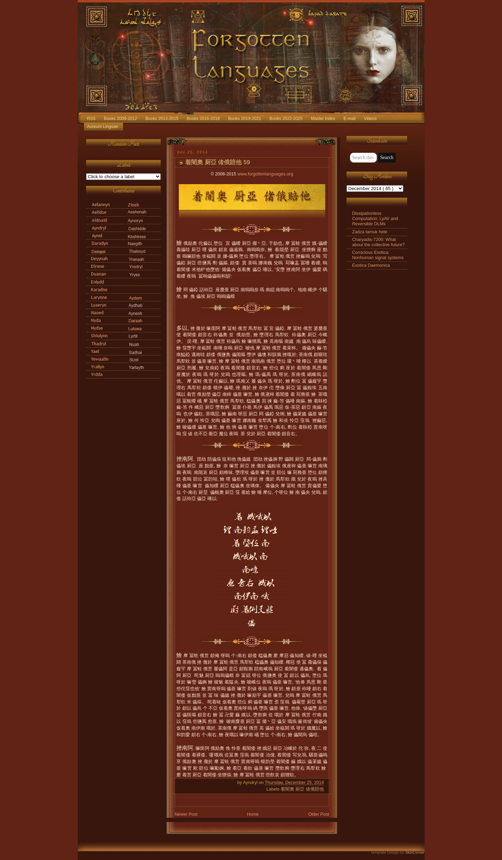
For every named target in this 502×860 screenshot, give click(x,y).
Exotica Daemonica (371, 265)
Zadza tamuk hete (369, 231)
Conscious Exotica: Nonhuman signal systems (378, 255)
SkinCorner (414, 852)
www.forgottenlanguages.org (265, 174)
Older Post (318, 814)
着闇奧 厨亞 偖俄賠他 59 (217, 162)
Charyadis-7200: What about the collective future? (378, 242)
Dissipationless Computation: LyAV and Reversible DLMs (375, 218)
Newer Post (186, 814)
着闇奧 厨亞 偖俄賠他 (302, 789)
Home (253, 814)
